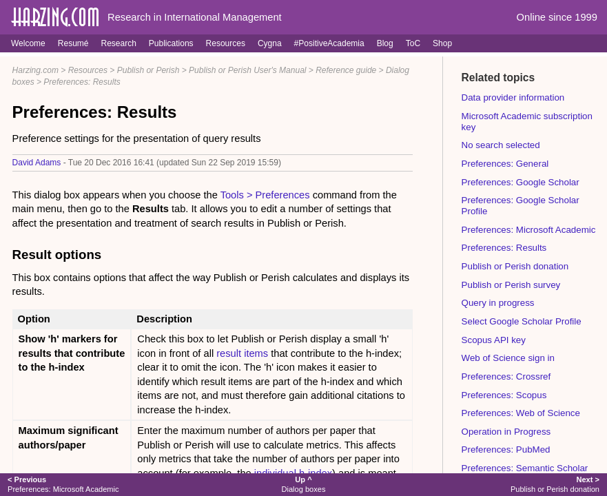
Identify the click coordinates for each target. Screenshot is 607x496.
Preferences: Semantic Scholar (525, 468)
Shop (442, 43)
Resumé (73, 43)
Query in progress (498, 303)
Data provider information (513, 97)
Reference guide (346, 70)
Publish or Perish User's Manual (247, 70)
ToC (413, 43)
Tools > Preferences (265, 194)
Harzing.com (35, 70)
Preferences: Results (81, 82)
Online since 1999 (557, 17)
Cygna (270, 43)
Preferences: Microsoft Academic (529, 230)
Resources (225, 43)
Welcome (28, 43)
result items (242, 353)
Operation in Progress (506, 431)
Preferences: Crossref (506, 376)
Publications (171, 43)
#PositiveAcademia (329, 43)
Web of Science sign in (508, 358)
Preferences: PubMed (506, 449)
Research (118, 43)
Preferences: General (505, 163)
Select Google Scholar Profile (522, 321)
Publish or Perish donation (515, 266)
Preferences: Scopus (504, 395)
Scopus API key (494, 340)
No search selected (501, 145)
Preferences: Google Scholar (520, 182)
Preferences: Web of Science (521, 413)
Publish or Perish (148, 70)
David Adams (36, 162)
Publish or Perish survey (511, 285)
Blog (385, 43)
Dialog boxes (304, 484)
